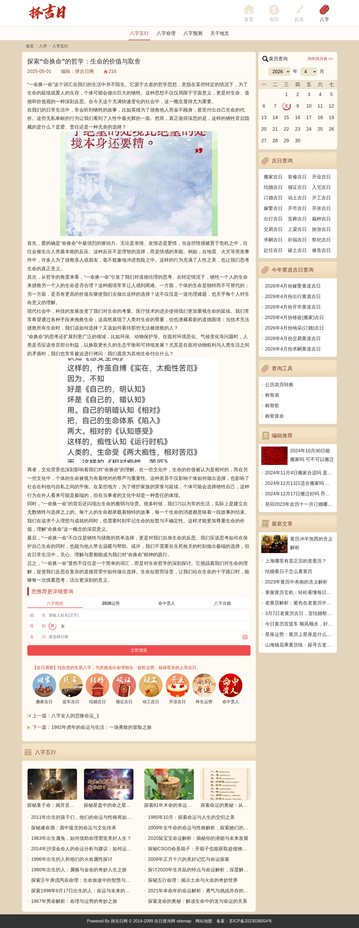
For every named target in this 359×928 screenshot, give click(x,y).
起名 (299, 19)
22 (286, 129)
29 (286, 140)
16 (297, 117)
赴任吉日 (273, 250)
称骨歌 (272, 405)
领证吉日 (297, 187)
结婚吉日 (273, 187)
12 (331, 106)
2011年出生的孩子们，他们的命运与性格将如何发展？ (82, 817)
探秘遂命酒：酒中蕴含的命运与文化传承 (73, 827)
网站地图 (203, 921)
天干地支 (219, 33)
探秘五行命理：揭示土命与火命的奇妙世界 (193, 880)
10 (308, 106)
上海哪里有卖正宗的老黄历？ (296, 561)
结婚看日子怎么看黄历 (289, 571)
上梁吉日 (297, 229)
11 (320, 106)
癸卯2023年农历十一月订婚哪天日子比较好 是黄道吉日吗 (299, 504)
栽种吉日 (321, 218)
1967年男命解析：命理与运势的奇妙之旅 (74, 901)
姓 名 (38, 615)
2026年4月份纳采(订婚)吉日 (294, 328)
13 (264, 117)
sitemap (183, 921)
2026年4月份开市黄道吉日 (293, 307)
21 (275, 129)
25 (320, 129)
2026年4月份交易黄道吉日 (293, 338)
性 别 (38, 626)
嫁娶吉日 (273, 208)
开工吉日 (321, 197)
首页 (30, 46)
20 (264, 129)
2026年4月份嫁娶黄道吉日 (293, 286)
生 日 (38, 636)
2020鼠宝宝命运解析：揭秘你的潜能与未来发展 (198, 838)
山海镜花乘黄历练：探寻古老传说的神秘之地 (299, 645)
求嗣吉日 (273, 239)
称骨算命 (274, 416)
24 (308, 129)
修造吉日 (321, 250)
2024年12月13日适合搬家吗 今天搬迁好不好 (299, 483)
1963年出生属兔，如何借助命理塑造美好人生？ (81, 838)
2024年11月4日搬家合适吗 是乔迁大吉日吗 (299, 472)
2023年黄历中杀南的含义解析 (296, 582)
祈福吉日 (297, 239)
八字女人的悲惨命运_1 (75, 715)
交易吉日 (273, 229)
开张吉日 (321, 208)
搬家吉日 (273, 176)
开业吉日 (321, 176)
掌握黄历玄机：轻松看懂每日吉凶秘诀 (299, 592)
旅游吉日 (321, 229)
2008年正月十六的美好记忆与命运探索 (189, 859)
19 (331, 117)
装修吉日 (297, 176)
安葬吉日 (297, 218)
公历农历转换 (279, 384)
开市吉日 (297, 208)
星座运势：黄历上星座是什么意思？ (299, 634)
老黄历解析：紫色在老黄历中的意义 (299, 603)
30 (297, 140)
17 (308, 117)
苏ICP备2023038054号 (250, 921)
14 (275, 117)
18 (320, 117)
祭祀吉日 (321, 239)
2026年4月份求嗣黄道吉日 (293, 349)
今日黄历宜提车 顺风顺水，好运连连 (299, 624)
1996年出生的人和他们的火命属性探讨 (72, 859)
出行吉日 (273, 218)
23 (297, 129)
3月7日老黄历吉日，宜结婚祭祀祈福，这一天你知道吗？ (299, 613)
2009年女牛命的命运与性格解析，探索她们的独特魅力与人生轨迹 (199, 827)
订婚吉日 (273, 197)
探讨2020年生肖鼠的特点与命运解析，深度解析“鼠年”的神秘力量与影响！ (199, 869)
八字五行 (139, 33)
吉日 (274, 19)
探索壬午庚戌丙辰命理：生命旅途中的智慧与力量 (82, 880)
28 (275, 140)
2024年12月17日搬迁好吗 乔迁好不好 (299, 493)
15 (286, 117)
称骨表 (272, 395)
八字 (324, 19)
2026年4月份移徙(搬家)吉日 (294, 317)
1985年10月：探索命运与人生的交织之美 (191, 817)
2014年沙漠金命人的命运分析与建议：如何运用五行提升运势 (82, 848)
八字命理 (166, 33)
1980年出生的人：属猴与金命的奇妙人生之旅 (79, 869)
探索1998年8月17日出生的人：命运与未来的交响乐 (82, 890)
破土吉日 (297, 250)
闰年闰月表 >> (320, 58)
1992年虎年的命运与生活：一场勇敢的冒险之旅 (101, 727)
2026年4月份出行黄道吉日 (293, 296)
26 (331, 129)
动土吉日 (297, 197)
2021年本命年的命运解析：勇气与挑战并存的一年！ (199, 890)
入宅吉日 (321, 187)
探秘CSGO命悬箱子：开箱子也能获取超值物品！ (199, 848)
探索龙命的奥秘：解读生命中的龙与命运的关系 (197, 901)
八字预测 (193, 33)
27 (264, 140)
